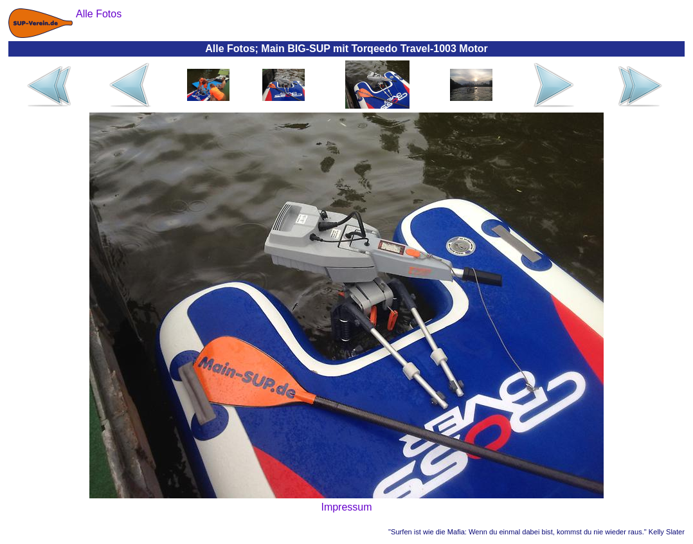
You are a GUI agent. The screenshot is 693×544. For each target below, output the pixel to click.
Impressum (346, 507)
